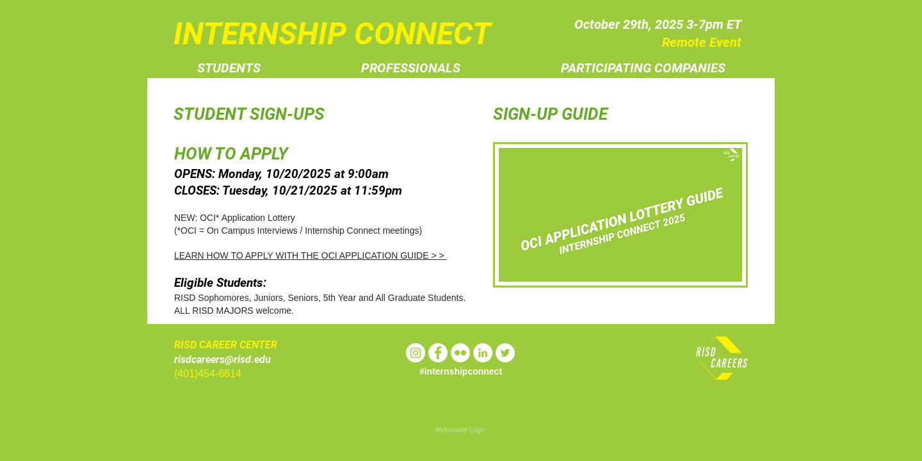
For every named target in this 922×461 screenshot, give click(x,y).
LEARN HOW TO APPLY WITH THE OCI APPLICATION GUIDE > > (310, 255)
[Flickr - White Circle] (460, 352)
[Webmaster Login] (460, 430)
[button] (229, 68)
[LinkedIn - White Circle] (482, 352)
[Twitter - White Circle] (505, 352)
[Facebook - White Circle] (438, 352)
